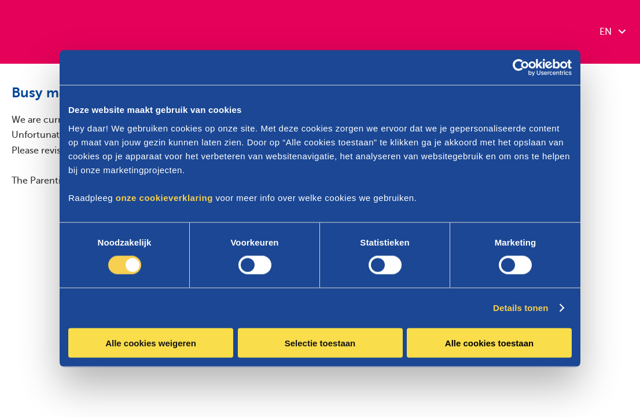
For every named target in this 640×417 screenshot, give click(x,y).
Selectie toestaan (320, 343)
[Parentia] (58, 31)
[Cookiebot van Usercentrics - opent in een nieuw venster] (521, 67)
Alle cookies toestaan (489, 343)
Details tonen (520, 308)
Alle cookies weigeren (150, 343)
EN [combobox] (612, 32)
